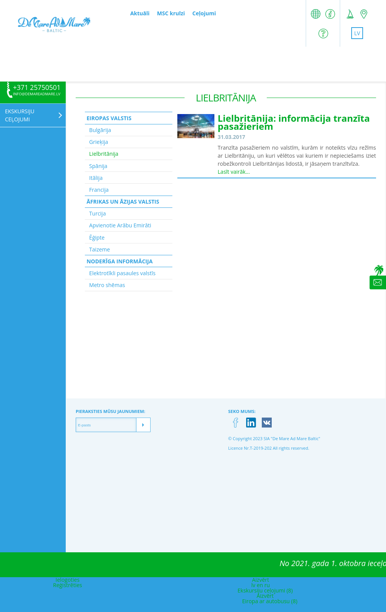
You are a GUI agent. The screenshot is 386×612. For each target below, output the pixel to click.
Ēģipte (96, 237)
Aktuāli (140, 13)
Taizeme (99, 249)
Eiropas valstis (108, 118)
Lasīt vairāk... (234, 171)
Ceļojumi (204, 13)
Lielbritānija (103, 153)
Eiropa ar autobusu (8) (269, 601)
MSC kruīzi (171, 13)
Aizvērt (260, 579)
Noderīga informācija (119, 261)
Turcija (97, 213)
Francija (99, 189)
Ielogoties (67, 579)
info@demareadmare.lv (36, 94)
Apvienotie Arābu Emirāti (120, 225)
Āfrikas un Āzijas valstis (122, 201)
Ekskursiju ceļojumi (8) (265, 590)
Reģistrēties (67, 585)
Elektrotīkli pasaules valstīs (122, 273)
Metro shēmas (107, 285)
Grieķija (98, 141)
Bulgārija (100, 130)
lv (357, 33)
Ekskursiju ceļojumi (19, 115)
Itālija (95, 177)
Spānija (98, 166)
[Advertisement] (193, 64)
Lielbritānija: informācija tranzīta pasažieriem (294, 122)
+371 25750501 (37, 87)
